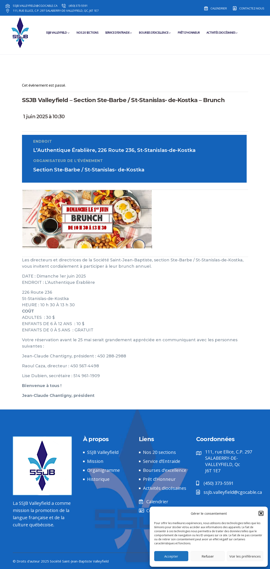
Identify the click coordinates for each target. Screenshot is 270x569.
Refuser (208, 556)
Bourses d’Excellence (155, 35)
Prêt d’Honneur (189, 35)
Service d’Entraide (118, 35)
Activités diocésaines (222, 35)
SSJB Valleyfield (58, 35)
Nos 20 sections (87, 35)
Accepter (171, 556)
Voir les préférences (245, 556)
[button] (261, 513)
